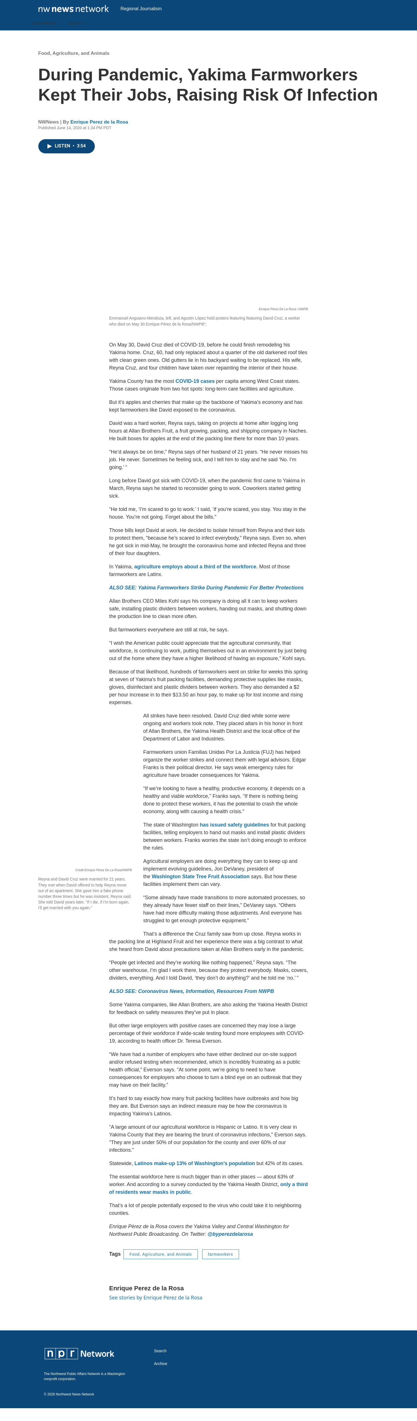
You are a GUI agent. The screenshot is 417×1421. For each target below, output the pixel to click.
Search (160, 1364)
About (75, 36)
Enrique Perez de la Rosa (99, 134)
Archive (160, 1376)
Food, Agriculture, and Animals (74, 66)
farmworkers (220, 1267)
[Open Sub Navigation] (60, 36)
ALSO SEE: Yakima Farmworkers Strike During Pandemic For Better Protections (206, 600)
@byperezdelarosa (230, 1247)
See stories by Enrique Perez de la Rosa (156, 1310)
